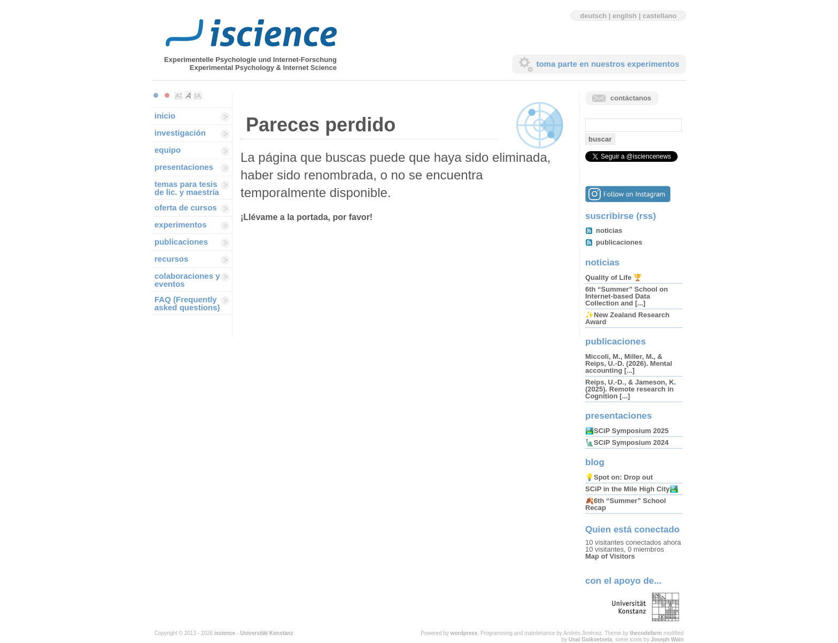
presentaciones (183, 166)
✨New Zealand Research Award (627, 318)
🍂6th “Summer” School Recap (625, 504)
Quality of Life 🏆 (613, 277)
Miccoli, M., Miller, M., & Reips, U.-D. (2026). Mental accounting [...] (628, 363)
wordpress (464, 633)
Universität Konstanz (266, 633)
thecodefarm (646, 633)
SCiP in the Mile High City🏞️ (631, 489)
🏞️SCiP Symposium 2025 (627, 431)
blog (594, 462)
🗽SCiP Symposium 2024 (627, 442)
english (624, 16)
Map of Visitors (610, 556)
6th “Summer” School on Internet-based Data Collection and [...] (626, 296)
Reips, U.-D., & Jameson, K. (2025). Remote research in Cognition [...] (630, 389)
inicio (164, 115)
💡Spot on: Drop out (619, 477)
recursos (171, 258)
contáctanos (630, 98)
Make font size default (188, 95)
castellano (659, 16)
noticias (609, 230)
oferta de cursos (185, 207)
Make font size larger (197, 95)
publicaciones (181, 241)
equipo (167, 149)
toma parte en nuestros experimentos (607, 63)
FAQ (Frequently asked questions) (187, 303)
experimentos (180, 224)
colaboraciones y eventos (187, 279)
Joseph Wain (667, 639)
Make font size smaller (178, 95)
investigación (180, 132)
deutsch (593, 16)
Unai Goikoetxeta (590, 639)
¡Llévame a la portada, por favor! (306, 217)
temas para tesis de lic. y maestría (186, 188)
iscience (224, 633)
